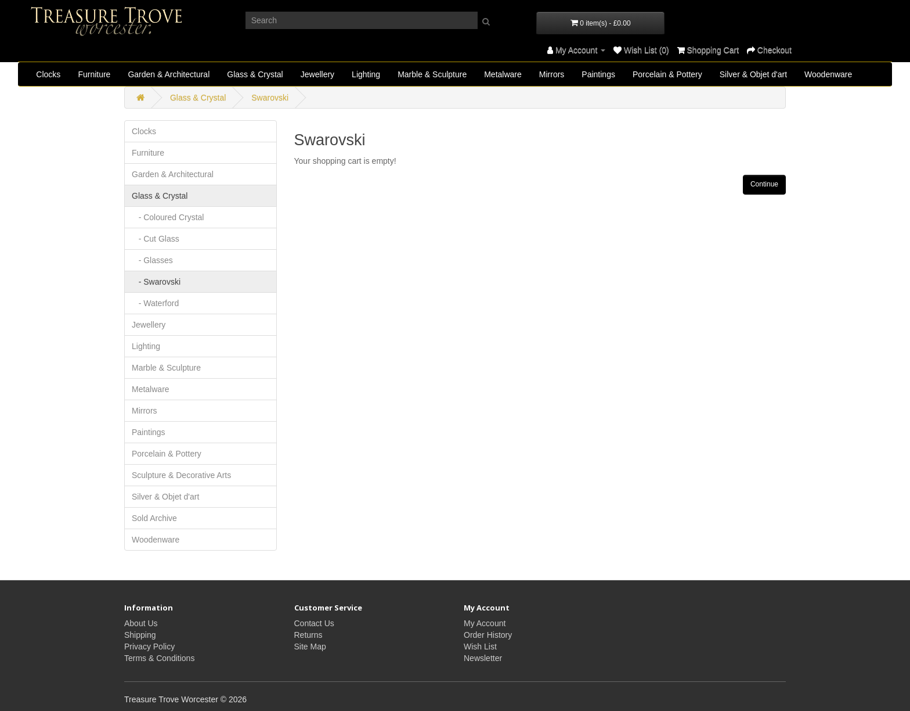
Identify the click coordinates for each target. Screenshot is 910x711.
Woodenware (828, 74)
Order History (488, 635)
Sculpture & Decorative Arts (181, 475)
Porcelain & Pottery (667, 74)
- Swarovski (156, 281)
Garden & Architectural (169, 74)
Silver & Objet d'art (753, 74)
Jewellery (317, 74)
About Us (141, 623)
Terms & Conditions (159, 658)
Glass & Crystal (255, 74)
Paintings (598, 74)
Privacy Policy (149, 646)
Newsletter (483, 658)
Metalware (503, 74)
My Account (484, 623)
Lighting (366, 74)
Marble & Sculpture (432, 74)
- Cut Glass (155, 238)
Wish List (480, 646)
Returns (308, 635)
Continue (764, 184)
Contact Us (314, 623)
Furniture (94, 74)
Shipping (140, 635)
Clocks (48, 74)
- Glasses (152, 260)
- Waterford (155, 303)
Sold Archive (154, 518)
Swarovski (269, 97)
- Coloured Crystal (168, 217)
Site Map (310, 646)
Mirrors (552, 74)
